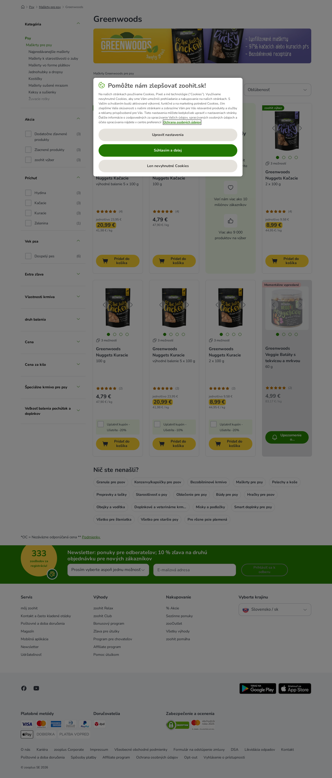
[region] (168, 127)
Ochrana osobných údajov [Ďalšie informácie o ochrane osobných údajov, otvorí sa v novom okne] (182, 122)
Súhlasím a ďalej (168, 150)
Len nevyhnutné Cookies (168, 165)
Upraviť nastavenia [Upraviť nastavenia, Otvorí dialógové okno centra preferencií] (168, 134)
